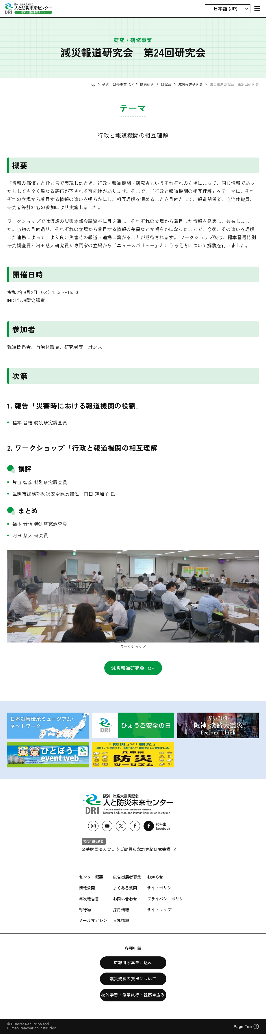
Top (93, 84)
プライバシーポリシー (167, 899)
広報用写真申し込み (133, 962)
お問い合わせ (125, 899)
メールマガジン (93, 920)
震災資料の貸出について (133, 978)
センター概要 (91, 877)
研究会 (166, 84)
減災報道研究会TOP (133, 667)
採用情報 (121, 910)
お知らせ (155, 877)
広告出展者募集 (127, 877)
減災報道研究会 (190, 84)
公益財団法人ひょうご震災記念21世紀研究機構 (129, 849)
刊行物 (85, 910)
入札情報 (121, 920)
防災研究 (147, 84)
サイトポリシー (161, 888)
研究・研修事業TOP (117, 84)
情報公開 (87, 888)
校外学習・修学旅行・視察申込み (133, 995)
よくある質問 (125, 888)
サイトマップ (159, 910)
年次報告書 (89, 899)
